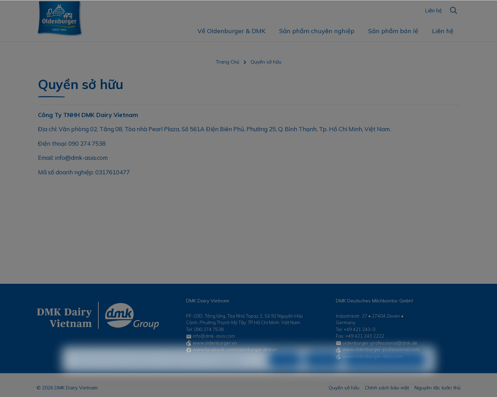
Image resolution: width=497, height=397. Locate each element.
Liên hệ (433, 10)
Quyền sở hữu (344, 388)
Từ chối (284, 372)
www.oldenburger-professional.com (380, 349)
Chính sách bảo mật (387, 388)
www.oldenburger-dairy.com (372, 356)
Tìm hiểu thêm (229, 372)
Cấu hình (323, 372)
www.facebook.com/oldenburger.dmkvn (235, 349)
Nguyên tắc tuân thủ (437, 388)
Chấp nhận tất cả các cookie (385, 372)
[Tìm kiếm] (453, 10)
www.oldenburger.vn (215, 343)
